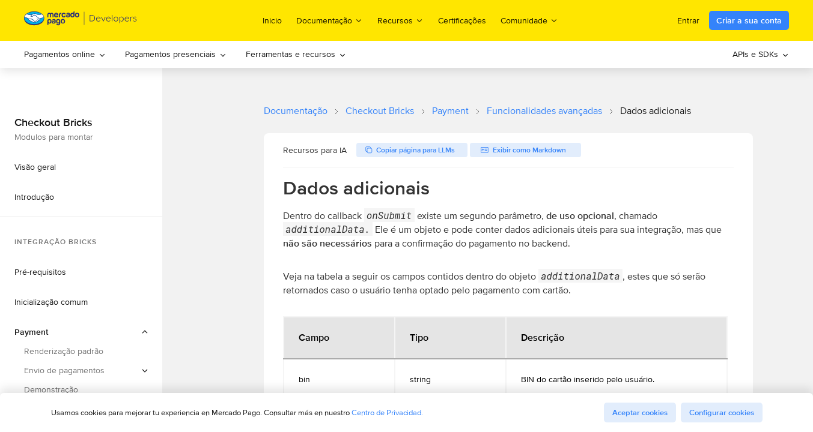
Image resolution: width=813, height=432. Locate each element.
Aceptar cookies (640, 412)
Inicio (272, 20)
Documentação (295, 111)
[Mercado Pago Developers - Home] (81, 20)
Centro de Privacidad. (387, 412)
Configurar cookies (721, 412)
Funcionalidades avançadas (544, 111)
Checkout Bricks (380, 111)
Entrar (688, 20)
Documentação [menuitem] (329, 20)
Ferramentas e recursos (296, 54)
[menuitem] (65, 54)
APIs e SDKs (760, 54)
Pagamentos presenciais (176, 54)
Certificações (462, 20)
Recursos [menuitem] (400, 20)
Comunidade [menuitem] (529, 20)
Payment (450, 111)
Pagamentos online (65, 54)
